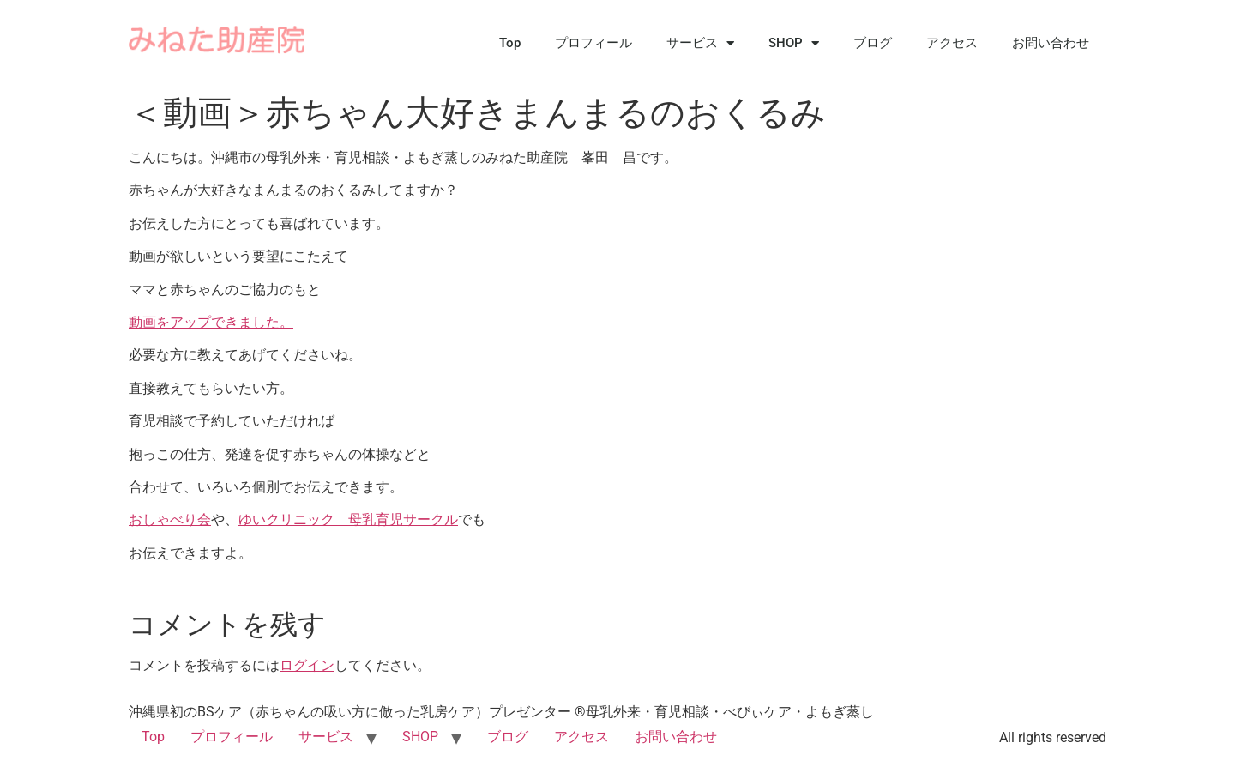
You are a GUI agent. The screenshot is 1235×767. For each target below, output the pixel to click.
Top (510, 43)
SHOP (793, 43)
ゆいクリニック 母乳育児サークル (348, 519)
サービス (700, 43)
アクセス (952, 43)
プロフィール (593, 43)
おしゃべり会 (170, 519)
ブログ (872, 43)
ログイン (307, 665)
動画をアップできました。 (211, 322)
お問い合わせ (1050, 43)
